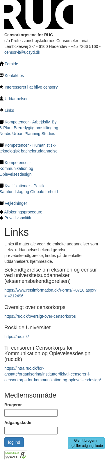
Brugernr (13, 404)
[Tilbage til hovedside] (38, 14)
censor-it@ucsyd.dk (22, 52)
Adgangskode (17, 422)
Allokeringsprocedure (23, 212)
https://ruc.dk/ (16, 336)
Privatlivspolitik (17, 217)
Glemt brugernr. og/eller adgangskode (86, 443)
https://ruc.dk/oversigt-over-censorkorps (40, 316)
